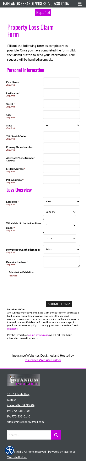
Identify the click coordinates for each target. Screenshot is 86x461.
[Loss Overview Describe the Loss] (61, 261)
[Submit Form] (59, 304)
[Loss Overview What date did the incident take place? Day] (59, 225)
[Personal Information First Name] (61, 81)
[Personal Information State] (61, 125)
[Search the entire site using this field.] (29, 435)
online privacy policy (38, 335)
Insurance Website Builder (43, 360)
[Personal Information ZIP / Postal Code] (61, 135)
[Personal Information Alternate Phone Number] (61, 157)
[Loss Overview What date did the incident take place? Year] (59, 238)
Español (43, 12)
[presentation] (40, 285)
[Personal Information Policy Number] (61, 179)
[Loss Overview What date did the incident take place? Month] (59, 212)
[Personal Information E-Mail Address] (61, 168)
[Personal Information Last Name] (61, 92)
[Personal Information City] (61, 114)
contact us (12, 328)
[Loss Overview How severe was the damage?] (61, 249)
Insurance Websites (26, 355)
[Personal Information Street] (61, 103)
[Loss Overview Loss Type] (61, 201)
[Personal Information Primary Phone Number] (61, 146)
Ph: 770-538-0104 (18, 410)
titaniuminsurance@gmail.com (25, 422)
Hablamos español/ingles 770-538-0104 (36, 4)
